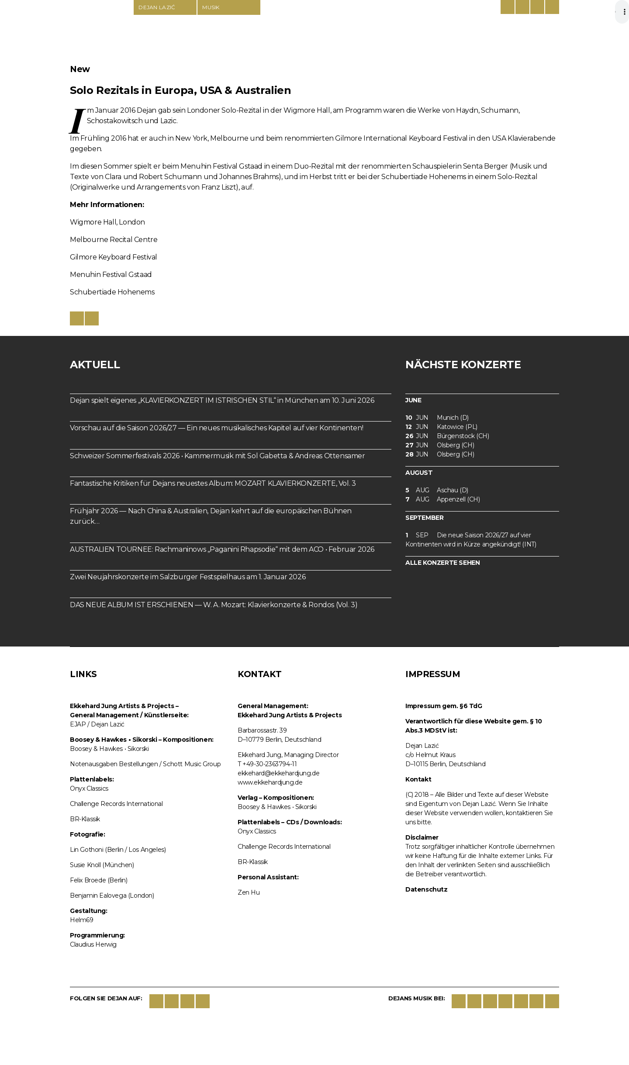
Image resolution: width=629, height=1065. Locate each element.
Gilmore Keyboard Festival (113, 257)
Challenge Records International (116, 804)
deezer (521, 1001)
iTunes (474, 1001)
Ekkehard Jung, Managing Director (288, 755)
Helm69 (81, 920)
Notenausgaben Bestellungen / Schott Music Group (145, 764)
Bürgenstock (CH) (447, 436)
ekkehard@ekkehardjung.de (278, 773)
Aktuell (95, 364)
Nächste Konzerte (463, 364)
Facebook (156, 1001)
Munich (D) (437, 417)
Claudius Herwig (93, 944)
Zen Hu (249, 892)
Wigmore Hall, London (107, 222)
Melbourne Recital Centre (113, 239)
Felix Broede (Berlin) (99, 880)
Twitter (172, 1001)
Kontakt (418, 779)
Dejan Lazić (101, 31)
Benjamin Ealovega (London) (112, 895)
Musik (211, 7)
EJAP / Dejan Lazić (97, 724)
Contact (537, 7)
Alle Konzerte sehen (442, 563)
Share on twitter (92, 318)
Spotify (505, 1001)
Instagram (187, 1001)
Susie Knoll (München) (102, 865)
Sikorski (459, 1001)
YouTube (203, 1001)
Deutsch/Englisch (508, 7)
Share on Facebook (77, 318)
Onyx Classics (89, 788)
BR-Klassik (85, 819)
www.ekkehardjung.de (270, 782)
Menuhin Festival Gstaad (111, 274)
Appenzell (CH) (442, 499)
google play (490, 1001)
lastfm (536, 1001)
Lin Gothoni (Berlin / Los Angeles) (118, 850)
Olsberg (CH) (439, 445)
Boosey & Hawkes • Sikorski (109, 749)
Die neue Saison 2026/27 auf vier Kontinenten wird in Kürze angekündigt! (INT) (470, 539)
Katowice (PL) (441, 427)
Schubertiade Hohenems (112, 292)
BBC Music (552, 1001)
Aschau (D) (436, 490)
